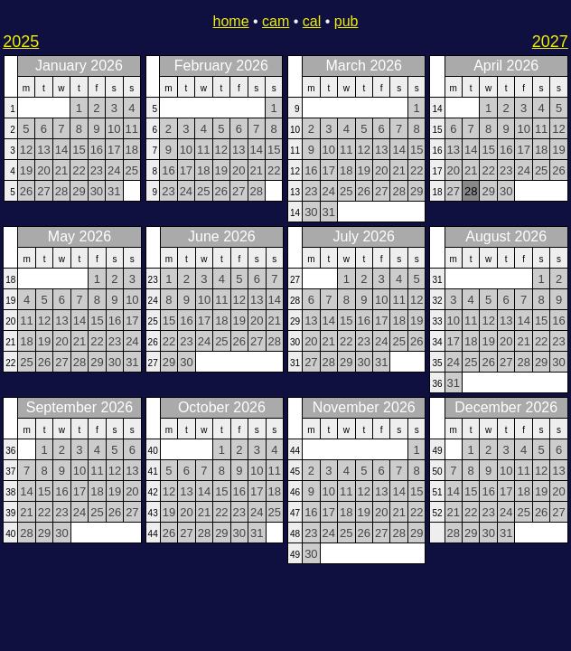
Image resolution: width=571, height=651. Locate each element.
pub (346, 21)
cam (275, 21)
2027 (550, 42)
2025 (21, 42)
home (231, 21)
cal (312, 21)
